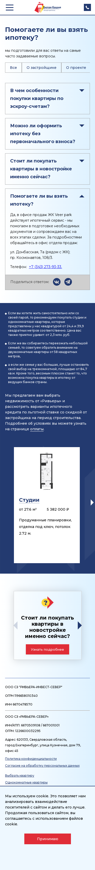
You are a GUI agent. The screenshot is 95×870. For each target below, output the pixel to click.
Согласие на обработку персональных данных (42, 765)
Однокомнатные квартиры (26, 782)
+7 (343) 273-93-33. (45, 266)
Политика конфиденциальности (31, 759)
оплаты (37, 429)
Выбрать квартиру (19, 775)
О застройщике (41, 67)
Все (13, 67)
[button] (92, 502)
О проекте (76, 67)
